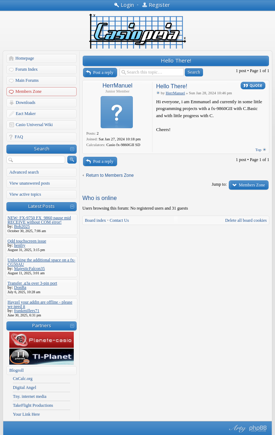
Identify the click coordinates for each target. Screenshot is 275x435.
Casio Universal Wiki (34, 124)
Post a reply (103, 72)
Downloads (25, 102)
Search (41, 148)
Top (258, 150)
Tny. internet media (30, 396)
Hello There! (176, 60)
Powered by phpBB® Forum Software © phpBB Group (258, 429)
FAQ (19, 136)
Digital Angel (24, 387)
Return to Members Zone (110, 175)
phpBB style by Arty (236, 429)
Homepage (24, 58)
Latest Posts (41, 206)
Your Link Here (26, 414)
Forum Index (26, 69)
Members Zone (28, 91)
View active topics (25, 194)
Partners (41, 325)
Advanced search (24, 172)
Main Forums (27, 80)
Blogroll (16, 370)
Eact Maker (26, 113)
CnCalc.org (23, 378)
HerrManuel (117, 85)
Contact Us (119, 220)
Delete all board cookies (246, 220)
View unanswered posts (29, 183)
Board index (95, 220)
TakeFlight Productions (33, 405)
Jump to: (219, 184)
